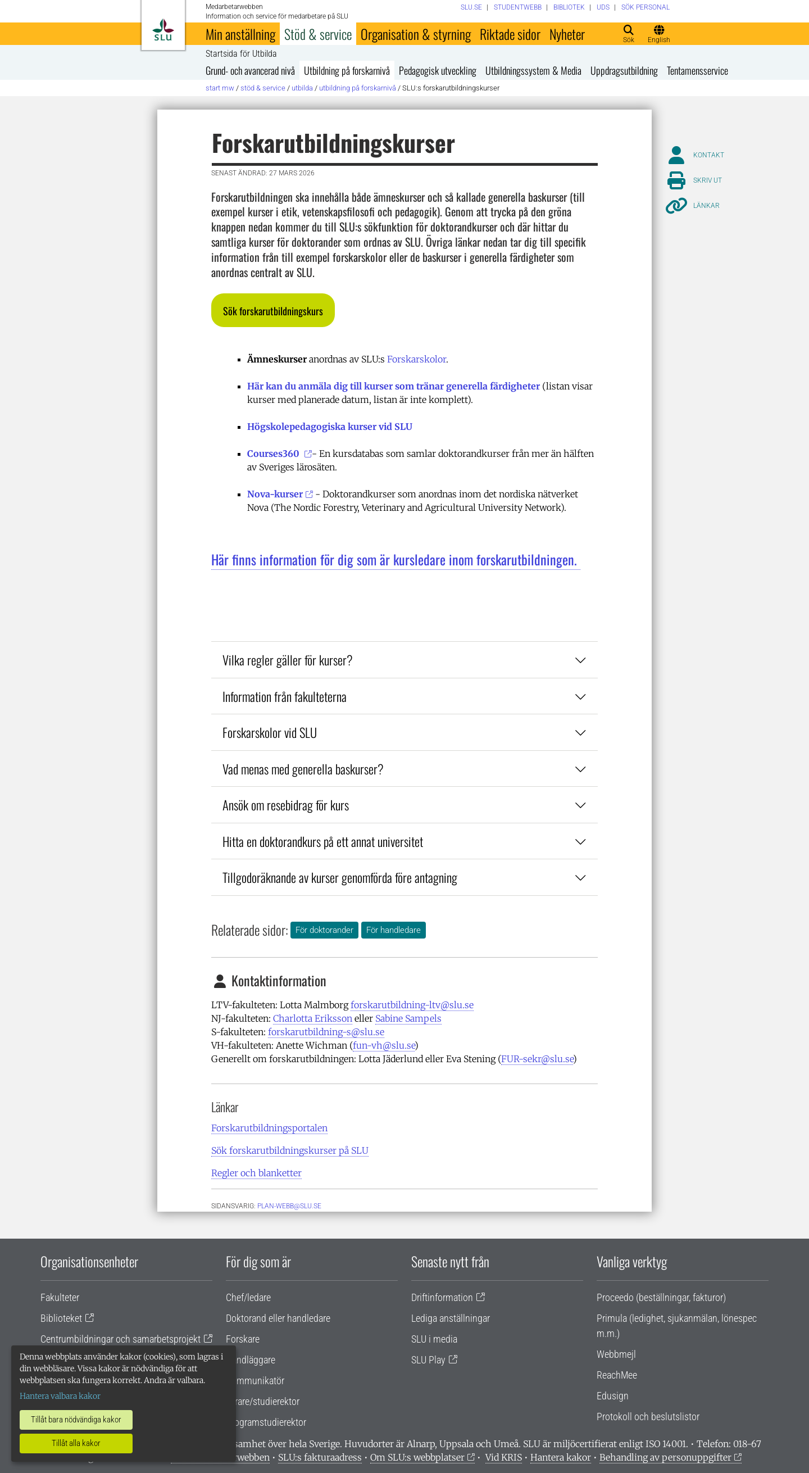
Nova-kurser (275, 494)
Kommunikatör (255, 1380)
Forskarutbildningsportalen (269, 1128)
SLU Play (428, 1360)
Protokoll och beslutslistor (648, 1416)
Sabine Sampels (408, 1018)
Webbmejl (616, 1354)
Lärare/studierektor (262, 1401)
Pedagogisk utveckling (437, 70)
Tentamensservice (697, 70)
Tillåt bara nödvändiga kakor (76, 1420)
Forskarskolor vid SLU (404, 732)
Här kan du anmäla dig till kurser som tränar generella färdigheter (393, 386)
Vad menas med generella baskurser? (404, 768)
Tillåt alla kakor (76, 1443)
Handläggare (250, 1360)
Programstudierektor (266, 1422)
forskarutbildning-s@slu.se (326, 1031)
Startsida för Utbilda (241, 53)
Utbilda (302, 88)
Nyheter (567, 34)
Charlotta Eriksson (312, 1018)
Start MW (220, 88)
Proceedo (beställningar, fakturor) (661, 1297)
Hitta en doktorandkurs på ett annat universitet (404, 841)
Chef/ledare (248, 1297)
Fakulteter (59, 1297)
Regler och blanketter (256, 1173)
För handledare (393, 930)
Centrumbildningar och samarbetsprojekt (120, 1339)
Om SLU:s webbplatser (417, 1457)
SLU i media (434, 1339)
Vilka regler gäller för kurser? (404, 659)
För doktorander (324, 930)
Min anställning (240, 34)
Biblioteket (61, 1318)
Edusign (613, 1396)
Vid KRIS (503, 1457)
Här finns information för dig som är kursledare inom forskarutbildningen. (395, 559)
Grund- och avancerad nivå (250, 70)
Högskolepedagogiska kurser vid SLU (331, 426)
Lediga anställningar (450, 1318)
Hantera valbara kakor (60, 1396)
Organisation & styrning (416, 34)
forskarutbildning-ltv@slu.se (412, 1004)
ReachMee (617, 1375)
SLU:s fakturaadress (320, 1457)
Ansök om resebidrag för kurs (404, 804)
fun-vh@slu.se (384, 1045)
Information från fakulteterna (404, 696)
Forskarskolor (416, 359)
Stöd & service (318, 34)
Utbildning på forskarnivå (347, 70)
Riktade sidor (510, 34)
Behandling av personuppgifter (665, 1457)
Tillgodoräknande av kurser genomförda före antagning (404, 877)
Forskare (243, 1339)
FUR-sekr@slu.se (537, 1058)
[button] (273, 310)
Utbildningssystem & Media (533, 70)
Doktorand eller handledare (278, 1318)
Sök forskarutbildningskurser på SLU (290, 1150)
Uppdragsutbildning (624, 70)
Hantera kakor (560, 1457)
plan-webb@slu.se (289, 1206)
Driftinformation (442, 1297)
